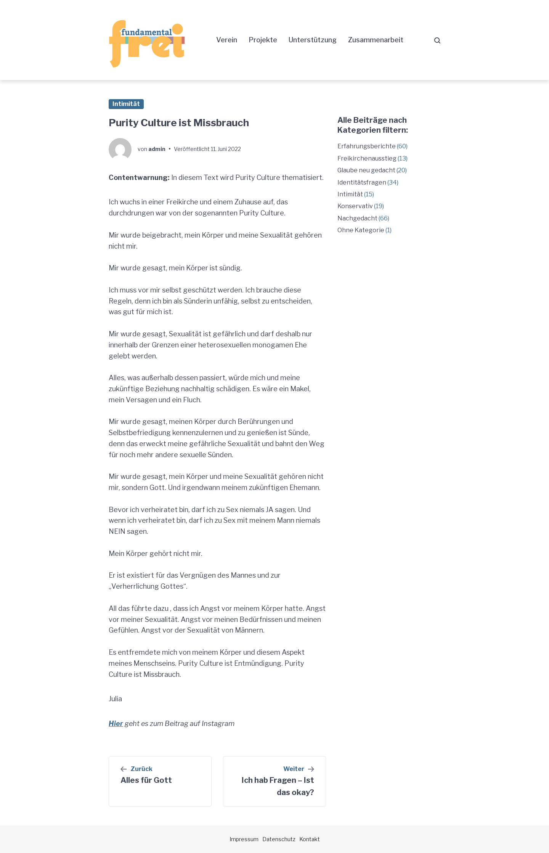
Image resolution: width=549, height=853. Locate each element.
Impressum (244, 839)
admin (156, 149)
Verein (226, 40)
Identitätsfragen (361, 182)
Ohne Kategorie (360, 230)
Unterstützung (313, 40)
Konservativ (355, 206)
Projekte (263, 40)
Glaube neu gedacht (366, 170)
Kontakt (309, 839)
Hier (116, 724)
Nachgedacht (357, 218)
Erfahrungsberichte (366, 146)
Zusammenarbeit (375, 40)
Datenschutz (278, 839)
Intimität (126, 104)
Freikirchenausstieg (366, 158)
